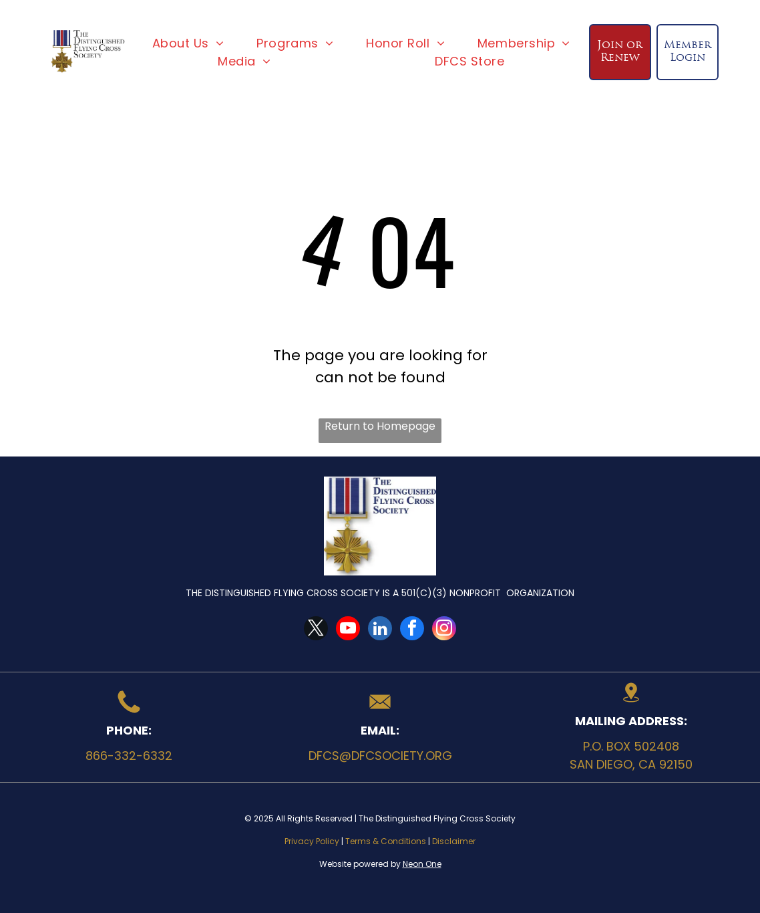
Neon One (422, 864)
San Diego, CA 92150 (631, 764)
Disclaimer (454, 841)
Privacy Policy (311, 841)
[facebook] (412, 630)
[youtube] (348, 630)
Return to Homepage (380, 426)
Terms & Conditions (385, 841)
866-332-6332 (128, 755)
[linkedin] (380, 630)
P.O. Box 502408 (631, 746)
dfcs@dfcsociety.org (380, 755)
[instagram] (444, 630)
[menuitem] (188, 43)
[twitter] (316, 630)
